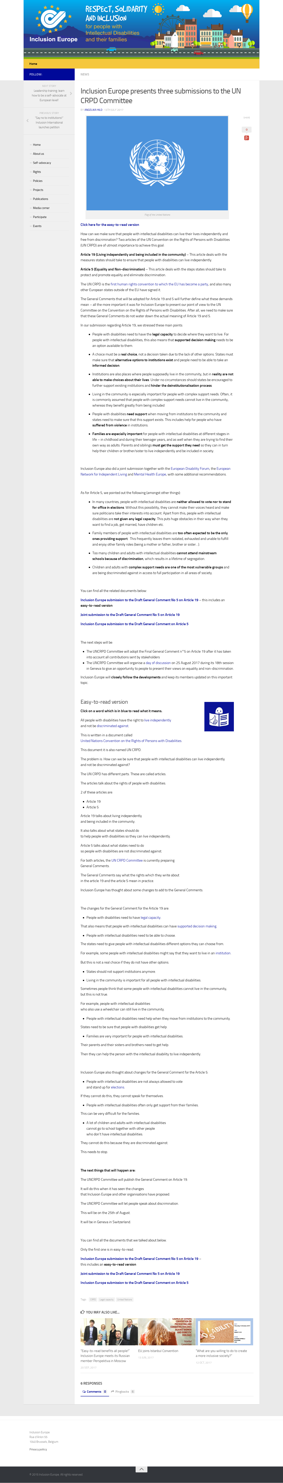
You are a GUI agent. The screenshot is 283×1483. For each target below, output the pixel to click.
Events (37, 226)
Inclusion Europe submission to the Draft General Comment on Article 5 (134, 624)
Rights (37, 172)
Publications (40, 199)
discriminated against (112, 726)
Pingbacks (123, 1392)
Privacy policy (38, 1449)
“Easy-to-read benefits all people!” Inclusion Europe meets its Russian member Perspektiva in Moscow (105, 1356)
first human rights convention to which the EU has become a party (159, 284)
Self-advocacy (42, 163)
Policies (37, 181)
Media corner (41, 208)
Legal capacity (107, 1299)
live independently (157, 720)
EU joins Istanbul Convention (158, 1351)
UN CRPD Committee (127, 860)
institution (223, 953)
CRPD (93, 1299)
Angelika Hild (93, 110)
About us (38, 154)
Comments (95, 1392)
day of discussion (158, 663)
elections (117, 1087)
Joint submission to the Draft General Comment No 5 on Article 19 (130, 615)
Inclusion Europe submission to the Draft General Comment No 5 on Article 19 (139, 600)
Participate (40, 217)
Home (33, 64)
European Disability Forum (190, 469)
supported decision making (196, 926)
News (85, 74)
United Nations (124, 1299)
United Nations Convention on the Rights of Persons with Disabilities (131, 741)
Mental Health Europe (150, 474)
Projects (38, 190)
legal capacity (151, 918)
